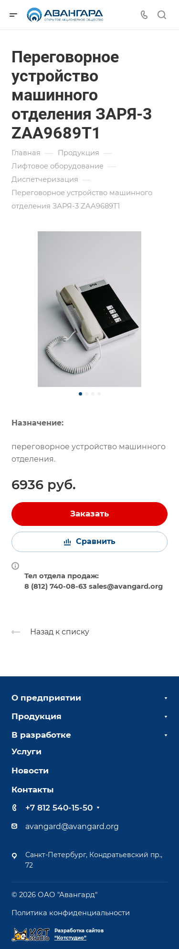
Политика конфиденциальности (70, 913)
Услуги (26, 751)
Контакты (32, 789)
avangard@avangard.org (72, 826)
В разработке (41, 735)
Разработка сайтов (79, 934)
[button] (80, 393)
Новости (30, 770)
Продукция (36, 716)
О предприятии (46, 697)
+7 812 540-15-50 (59, 807)
